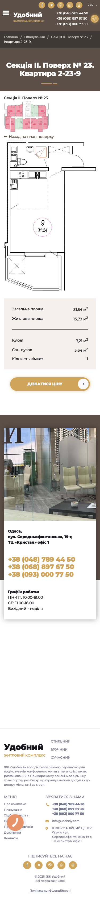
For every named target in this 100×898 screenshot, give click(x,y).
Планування (34, 37)
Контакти (11, 838)
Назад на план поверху (31, 136)
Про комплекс (15, 804)
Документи (12, 832)
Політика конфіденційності (50, 890)
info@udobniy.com (66, 821)
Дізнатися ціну (44, 384)
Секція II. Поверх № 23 (69, 37)
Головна (11, 37)
